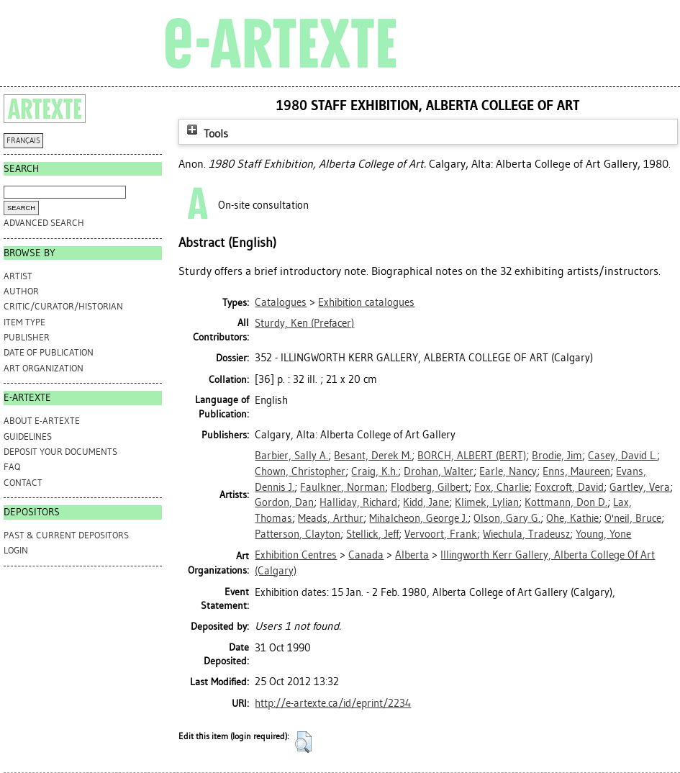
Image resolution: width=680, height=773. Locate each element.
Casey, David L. (622, 455)
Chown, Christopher (300, 471)
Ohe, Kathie (572, 518)
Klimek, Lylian (487, 502)
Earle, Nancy (508, 471)
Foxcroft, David (569, 487)
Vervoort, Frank (440, 534)
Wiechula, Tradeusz (526, 534)
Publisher (27, 337)
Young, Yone (603, 534)
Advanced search (44, 222)
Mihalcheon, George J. (418, 518)
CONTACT (23, 482)
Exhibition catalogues (366, 302)
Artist (18, 276)
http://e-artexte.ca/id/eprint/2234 (333, 703)
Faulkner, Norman (342, 487)
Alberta (412, 554)
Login (16, 550)
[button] (303, 742)
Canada (366, 554)
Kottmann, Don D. (566, 502)
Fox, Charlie (501, 487)
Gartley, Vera (639, 487)
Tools (205, 133)
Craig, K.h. (374, 471)
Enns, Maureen (576, 471)
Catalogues (281, 302)
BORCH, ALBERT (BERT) (471, 455)
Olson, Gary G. (506, 518)
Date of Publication (49, 352)
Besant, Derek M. (373, 455)
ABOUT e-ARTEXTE (42, 420)
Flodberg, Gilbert (429, 487)
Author (21, 291)
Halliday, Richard (358, 502)
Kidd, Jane (426, 502)
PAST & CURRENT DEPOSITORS (66, 535)
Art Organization (43, 368)
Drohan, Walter (438, 471)
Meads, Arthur (330, 518)
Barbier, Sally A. (291, 455)
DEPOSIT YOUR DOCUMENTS (60, 451)
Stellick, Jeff (372, 534)
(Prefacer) (304, 323)
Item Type (24, 322)
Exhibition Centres (296, 554)
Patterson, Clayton (297, 534)
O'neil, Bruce (632, 518)
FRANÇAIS (23, 140)
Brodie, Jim (557, 455)
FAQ (12, 466)
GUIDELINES (28, 436)
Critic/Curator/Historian (63, 306)
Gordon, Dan (284, 502)
